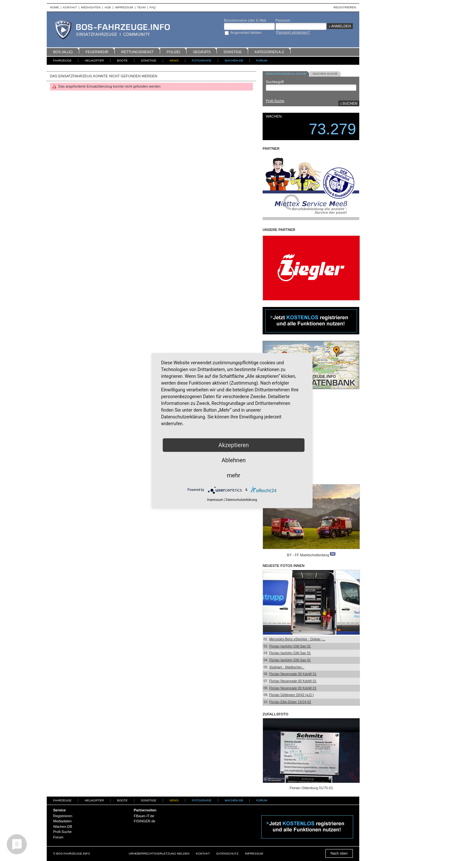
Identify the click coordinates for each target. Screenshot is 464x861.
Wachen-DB (234, 60)
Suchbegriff (275, 82)
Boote (122, 60)
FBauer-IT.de (144, 816)
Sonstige (232, 52)
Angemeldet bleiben (246, 32)
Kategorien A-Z (269, 52)
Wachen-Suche (325, 73)
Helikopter (94, 60)
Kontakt (70, 7)
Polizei (173, 52)
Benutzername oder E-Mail (245, 20)
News (174, 60)
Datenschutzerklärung (241, 499)
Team (141, 7)
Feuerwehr (97, 52)
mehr (233, 475)
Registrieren (345, 7)
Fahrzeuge (62, 60)
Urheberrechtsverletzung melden (159, 853)
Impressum (124, 7)
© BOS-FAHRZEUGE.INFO (71, 853)
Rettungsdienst (137, 52)
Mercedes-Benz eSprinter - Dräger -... (297, 639)
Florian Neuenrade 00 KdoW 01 (292, 674)
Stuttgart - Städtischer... (286, 667)
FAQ (153, 7)
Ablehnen (233, 459)
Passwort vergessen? (293, 32)
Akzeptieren (233, 444)
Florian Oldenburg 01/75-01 (311, 788)
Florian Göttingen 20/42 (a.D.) (291, 695)
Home (54, 7)
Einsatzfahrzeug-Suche (286, 73)
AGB (107, 7)
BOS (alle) (63, 52)
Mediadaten (91, 7)
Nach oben (339, 853)
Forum (261, 60)
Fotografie (201, 60)
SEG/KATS (201, 52)
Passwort (283, 20)
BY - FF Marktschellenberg (308, 555)
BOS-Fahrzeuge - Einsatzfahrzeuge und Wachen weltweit (119, 29)
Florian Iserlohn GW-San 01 (290, 646)
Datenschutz (227, 853)
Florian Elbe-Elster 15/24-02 (290, 702)
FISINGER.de (144, 821)
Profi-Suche (275, 101)
